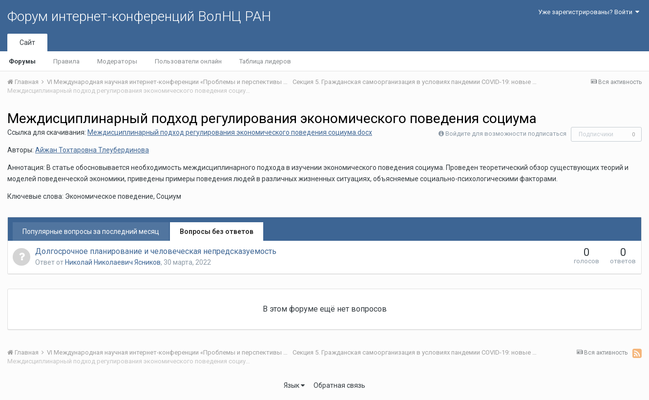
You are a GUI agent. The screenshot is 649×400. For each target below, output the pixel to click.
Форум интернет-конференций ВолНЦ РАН (139, 16)
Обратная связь (339, 385)
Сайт (27, 42)
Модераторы (117, 61)
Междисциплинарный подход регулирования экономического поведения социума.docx (229, 132)
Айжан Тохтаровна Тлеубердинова (92, 150)
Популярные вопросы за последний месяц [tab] (90, 231)
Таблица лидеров (265, 61)
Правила (66, 61)
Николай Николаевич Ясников (113, 262)
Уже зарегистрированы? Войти (588, 12)
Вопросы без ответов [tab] (216, 231)
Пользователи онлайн (188, 61)
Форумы (22, 61)
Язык (294, 385)
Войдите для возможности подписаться (505, 133)
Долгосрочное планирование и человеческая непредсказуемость (155, 251)
